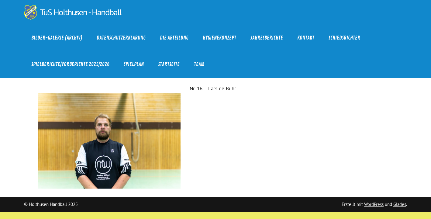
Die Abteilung (174, 38)
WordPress (374, 204)
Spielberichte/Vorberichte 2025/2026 (70, 64)
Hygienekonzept (219, 38)
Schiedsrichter (344, 38)
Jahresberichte (266, 38)
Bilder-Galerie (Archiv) (56, 38)
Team (199, 64)
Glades (399, 204)
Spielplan (134, 64)
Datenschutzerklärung (121, 38)
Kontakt (305, 38)
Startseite (169, 64)
